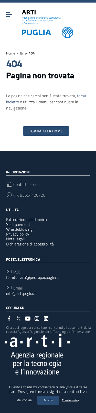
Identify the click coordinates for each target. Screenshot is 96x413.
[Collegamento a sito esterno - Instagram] (37, 318)
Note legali (15, 239)
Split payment (18, 224)
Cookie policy (70, 400)
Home (10, 53)
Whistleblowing (19, 229)
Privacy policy (17, 234)
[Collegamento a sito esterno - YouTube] (28, 318)
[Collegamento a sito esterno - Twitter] (18, 318)
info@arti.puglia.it (21, 293)
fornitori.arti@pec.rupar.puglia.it (32, 277)
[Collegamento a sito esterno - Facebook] (9, 318)
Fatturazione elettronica (26, 219)
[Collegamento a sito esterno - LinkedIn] (46, 318)
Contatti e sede (26, 184)
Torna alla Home (46, 131)
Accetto (48, 400)
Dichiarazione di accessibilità (30, 244)
